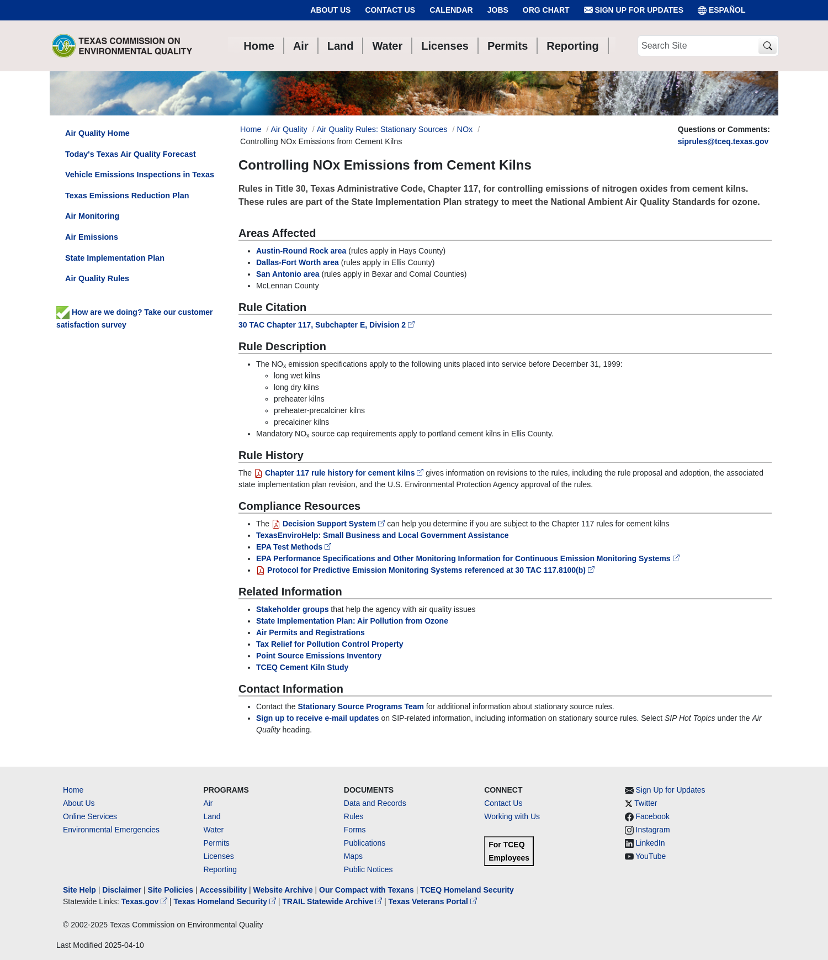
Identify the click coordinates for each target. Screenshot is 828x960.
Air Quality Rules (97, 278)
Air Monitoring (92, 216)
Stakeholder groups (292, 609)
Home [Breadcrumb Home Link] (250, 129)
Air (208, 803)
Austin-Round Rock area (301, 250)
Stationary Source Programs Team (361, 706)
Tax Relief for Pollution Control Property (330, 644)
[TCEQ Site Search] (767, 46)
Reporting (220, 869)
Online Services (90, 816)
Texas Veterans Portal (433, 901)
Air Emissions (91, 237)
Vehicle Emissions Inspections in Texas (139, 174)
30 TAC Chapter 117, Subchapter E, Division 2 (326, 324)
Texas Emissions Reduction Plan (127, 195)
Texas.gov (145, 901)
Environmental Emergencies (111, 829)
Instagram (653, 829)
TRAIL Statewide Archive (333, 901)
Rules (354, 816)
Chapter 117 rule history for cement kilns (340, 472)
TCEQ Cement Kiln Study (302, 667)
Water (213, 829)
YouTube (650, 856)
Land (211, 816)
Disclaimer (121, 889)
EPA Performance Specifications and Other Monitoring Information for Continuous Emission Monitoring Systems (468, 558)
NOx (465, 129)
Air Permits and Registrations (310, 632)
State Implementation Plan (114, 258)
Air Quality (288, 129)
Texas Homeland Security (226, 901)
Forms (355, 829)
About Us (330, 10)
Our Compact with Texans (366, 889)
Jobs (497, 10)
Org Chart (546, 10)
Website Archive (283, 889)
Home (73, 789)
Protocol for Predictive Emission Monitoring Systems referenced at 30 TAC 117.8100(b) (425, 570)
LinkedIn (650, 842)
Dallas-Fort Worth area (297, 262)
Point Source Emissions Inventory (318, 655)
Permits (216, 842)
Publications (365, 842)
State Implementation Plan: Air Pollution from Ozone (352, 620)
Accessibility (224, 889)
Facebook (653, 816)
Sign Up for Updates (633, 10)
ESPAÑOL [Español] (722, 10)
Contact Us (390, 10)
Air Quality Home (97, 133)
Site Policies (170, 889)
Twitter (645, 803)
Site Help (79, 889)
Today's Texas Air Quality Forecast (130, 154)
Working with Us (512, 816)
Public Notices (368, 869)
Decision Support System (329, 523)
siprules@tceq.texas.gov (723, 141)
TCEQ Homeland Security (467, 889)
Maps (353, 856)
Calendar (451, 10)
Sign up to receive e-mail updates (317, 718)
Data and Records (375, 803)
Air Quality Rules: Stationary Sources (382, 129)
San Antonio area (288, 274)
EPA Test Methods (293, 546)
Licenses (218, 856)
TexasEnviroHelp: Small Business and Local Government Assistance (382, 535)
